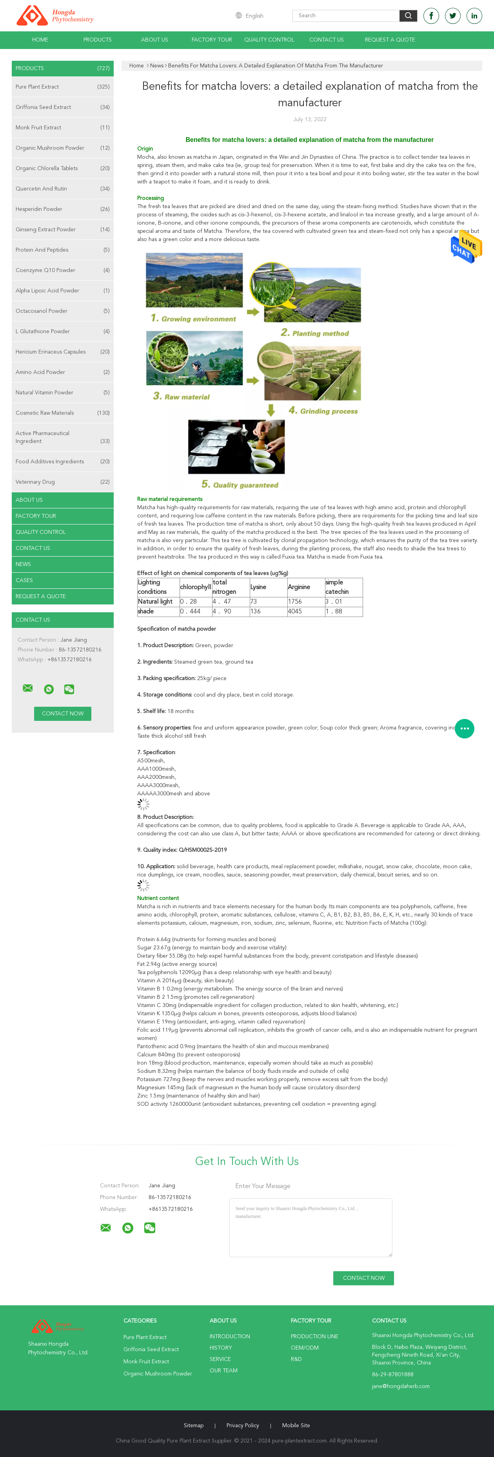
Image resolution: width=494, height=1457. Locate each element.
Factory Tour (212, 40)
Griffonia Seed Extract (63, 107)
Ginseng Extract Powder (63, 230)
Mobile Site (296, 1425)
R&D (296, 1359)
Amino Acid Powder (63, 372)
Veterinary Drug (63, 482)
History (221, 1348)
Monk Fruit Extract (63, 128)
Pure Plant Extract (63, 87)
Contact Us (326, 40)
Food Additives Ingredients (63, 462)
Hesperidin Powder (63, 209)
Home (40, 40)
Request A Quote (390, 40)
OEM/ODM (305, 1348)
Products (98, 40)
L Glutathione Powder (63, 332)
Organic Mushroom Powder (63, 148)
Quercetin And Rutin (63, 189)
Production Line (314, 1336)
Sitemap (193, 1425)
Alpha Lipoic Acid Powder (63, 291)
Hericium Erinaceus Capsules (63, 352)
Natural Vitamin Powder (63, 393)
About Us (154, 40)
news (23, 564)
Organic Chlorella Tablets (63, 168)
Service (220, 1359)
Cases (24, 580)
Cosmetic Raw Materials (63, 413)
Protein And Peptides (63, 250)
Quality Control (269, 40)
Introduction (230, 1336)
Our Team (224, 1371)
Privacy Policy (243, 1425)
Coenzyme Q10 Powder (63, 270)
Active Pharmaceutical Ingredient (63, 438)
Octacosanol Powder (63, 311)
